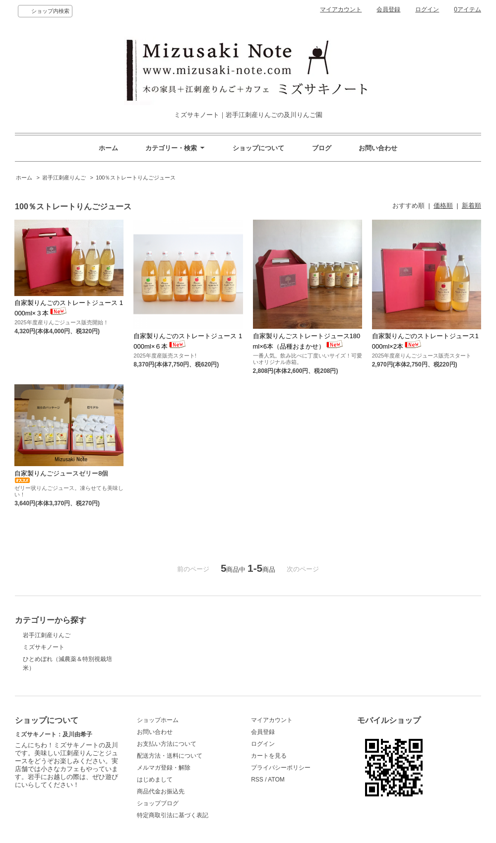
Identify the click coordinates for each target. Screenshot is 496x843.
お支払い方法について (166, 743)
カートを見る (269, 755)
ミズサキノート (43, 647)
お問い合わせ (378, 148)
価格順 (443, 205)
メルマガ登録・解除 (163, 767)
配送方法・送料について (169, 755)
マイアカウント (341, 9)
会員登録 (388, 9)
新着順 (471, 205)
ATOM (276, 779)
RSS (257, 779)
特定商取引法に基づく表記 (172, 815)
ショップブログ (158, 803)
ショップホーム (158, 720)
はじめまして (155, 779)
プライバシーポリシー (280, 767)
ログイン (427, 9)
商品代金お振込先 (161, 791)
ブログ (321, 148)
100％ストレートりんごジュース (136, 178)
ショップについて (258, 148)
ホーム (108, 148)
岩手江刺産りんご (64, 178)
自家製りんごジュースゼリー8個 (61, 476)
